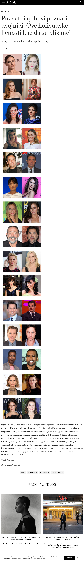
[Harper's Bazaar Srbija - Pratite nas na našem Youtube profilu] (49, 543)
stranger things (44, 296)
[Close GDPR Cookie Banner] (77, 558)
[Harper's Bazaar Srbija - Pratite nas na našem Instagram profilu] (45, 543)
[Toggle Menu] (3, 2)
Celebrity (5, 11)
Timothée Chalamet (57, 296)
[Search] (81, 2)
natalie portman (32, 296)
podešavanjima (41, 559)
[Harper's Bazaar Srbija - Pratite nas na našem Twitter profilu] (38, 543)
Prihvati (69, 558)
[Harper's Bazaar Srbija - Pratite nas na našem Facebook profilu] (35, 543)
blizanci (23, 296)
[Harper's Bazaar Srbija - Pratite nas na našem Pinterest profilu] (42, 543)
